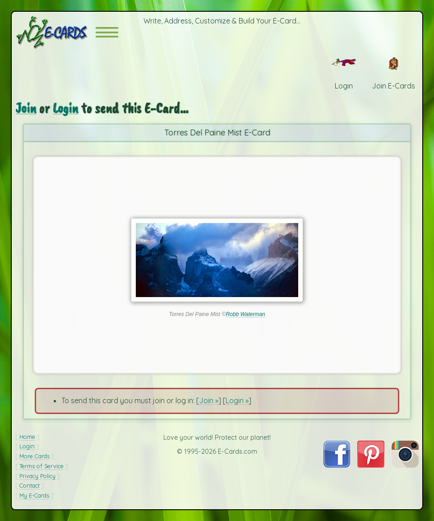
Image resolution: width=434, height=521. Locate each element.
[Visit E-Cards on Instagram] (405, 465)
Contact (29, 485)
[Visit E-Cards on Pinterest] (370, 465)
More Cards (34, 456)
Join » (208, 400)
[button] (107, 32)
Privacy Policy (37, 475)
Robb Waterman (245, 314)
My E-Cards (34, 495)
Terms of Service (41, 466)
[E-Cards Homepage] (55, 32)
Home (27, 436)
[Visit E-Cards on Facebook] (336, 465)
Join (25, 108)
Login (65, 108)
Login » (237, 400)
